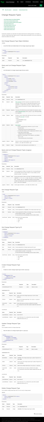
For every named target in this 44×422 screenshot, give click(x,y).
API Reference (28, 1)
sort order (22, 116)
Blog (18, 1)
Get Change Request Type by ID (10, 25)
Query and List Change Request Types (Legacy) (12, 22)
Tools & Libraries (36, 1)
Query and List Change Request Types (11, 20)
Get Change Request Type (9, 23)
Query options (18, 125)
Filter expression (18, 101)
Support (41, 1)
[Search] (41, 5)
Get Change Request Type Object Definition (12, 19)
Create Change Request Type (9, 26)
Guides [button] (22, 1)
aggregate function (22, 111)
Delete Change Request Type (9, 29)
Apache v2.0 (33, 418)
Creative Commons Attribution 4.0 (16, 418)
